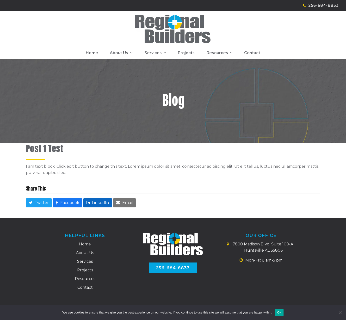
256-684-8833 (323, 5)
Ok (279, 312)
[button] (39, 203)
